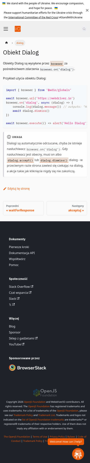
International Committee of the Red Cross (33, 17)
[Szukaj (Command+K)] (84, 29)
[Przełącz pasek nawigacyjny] (6, 29)
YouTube (16, 344)
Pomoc (14, 265)
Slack (14, 299)
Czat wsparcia (20, 293)
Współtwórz (17, 259)
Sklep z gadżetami (23, 338)
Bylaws (71, 436)
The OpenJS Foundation (17, 436)
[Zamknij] (87, 10)
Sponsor (14, 332)
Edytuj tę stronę (16, 188)
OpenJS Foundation (34, 401)
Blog (12, 326)
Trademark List (46, 415)
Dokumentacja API (22, 253)
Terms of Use (40, 436)
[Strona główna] (6, 43)
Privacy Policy (57, 436)
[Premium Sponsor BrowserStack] (27, 371)
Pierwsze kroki (19, 247)
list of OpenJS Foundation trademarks (43, 419)
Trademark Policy (23, 415)
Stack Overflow (21, 287)
